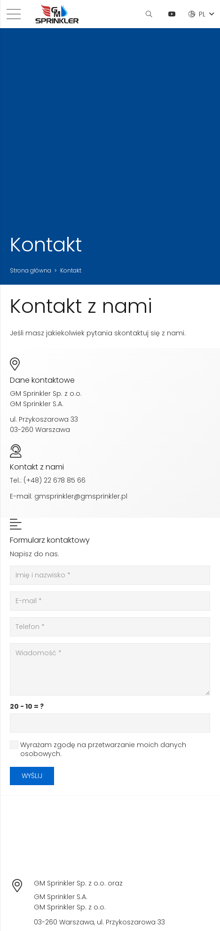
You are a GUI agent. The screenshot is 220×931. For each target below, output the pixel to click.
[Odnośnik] (57, 14)
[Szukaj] (148, 14)
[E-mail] (110, 601)
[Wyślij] (32, 776)
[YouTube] (172, 14)
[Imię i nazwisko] (110, 575)
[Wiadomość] (110, 669)
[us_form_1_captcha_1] (110, 723)
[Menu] (13, 14)
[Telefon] (110, 626)
